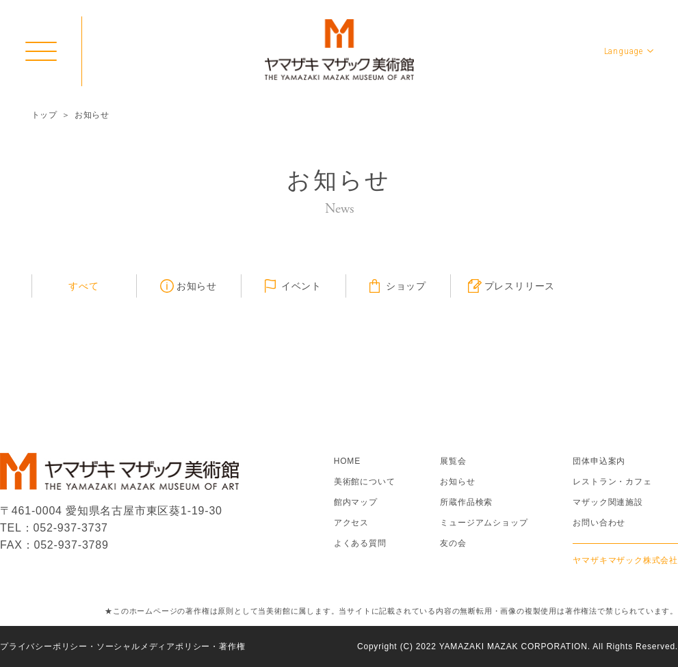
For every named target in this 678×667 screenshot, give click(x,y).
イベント (301, 285)
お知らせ (197, 285)
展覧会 (453, 461)
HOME (347, 461)
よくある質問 (360, 543)
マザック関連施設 (607, 502)
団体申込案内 (599, 461)
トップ (44, 115)
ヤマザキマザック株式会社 (625, 560)
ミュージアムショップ (483, 522)
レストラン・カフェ (612, 481)
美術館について (364, 481)
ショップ (406, 285)
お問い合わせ (599, 522)
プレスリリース (520, 285)
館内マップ (356, 502)
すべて (83, 285)
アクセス (351, 522)
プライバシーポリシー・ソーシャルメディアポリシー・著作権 (122, 646)
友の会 (453, 543)
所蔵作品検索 (466, 502)
